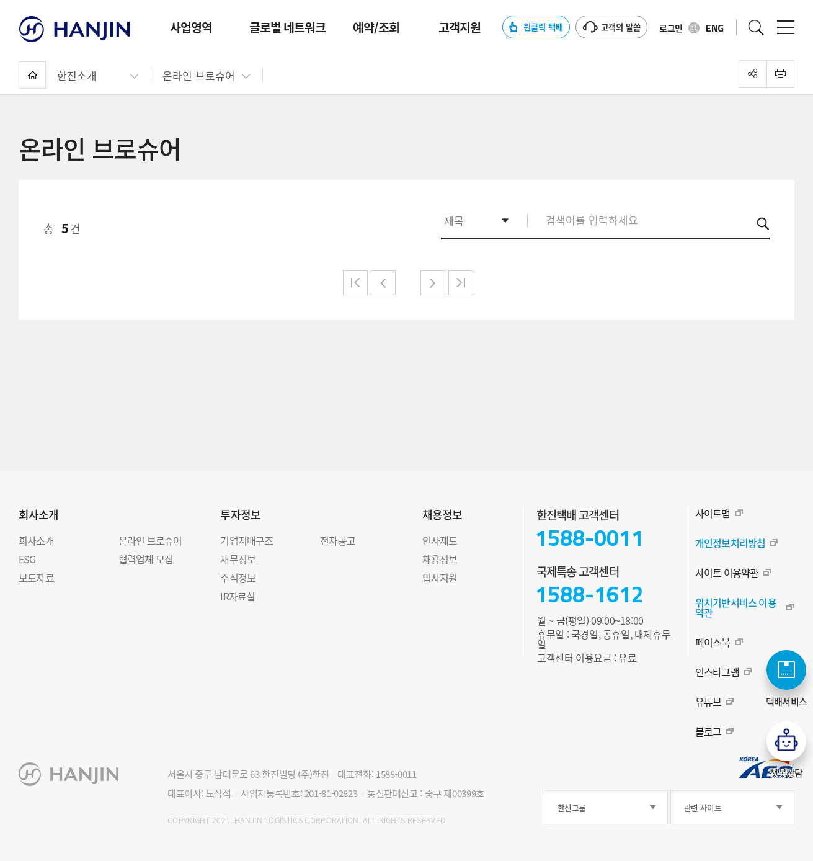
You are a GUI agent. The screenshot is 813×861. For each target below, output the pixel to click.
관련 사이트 (702, 807)
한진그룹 (571, 807)
